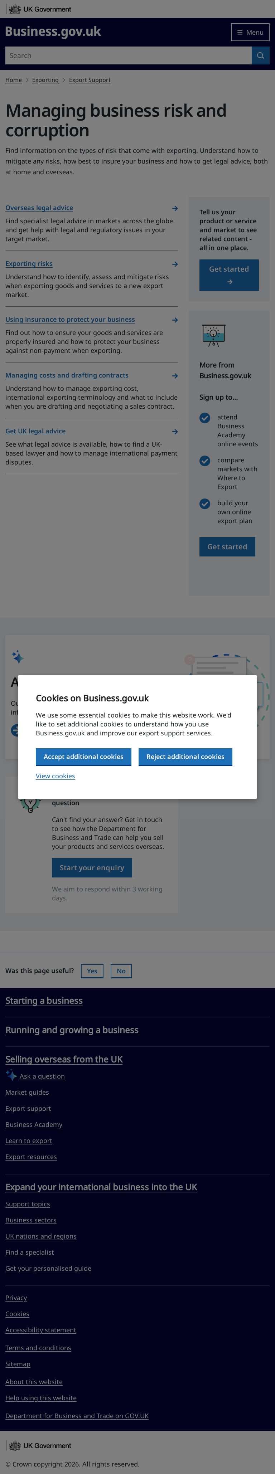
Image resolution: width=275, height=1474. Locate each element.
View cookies (55, 776)
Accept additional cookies (84, 756)
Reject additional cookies (185, 756)
